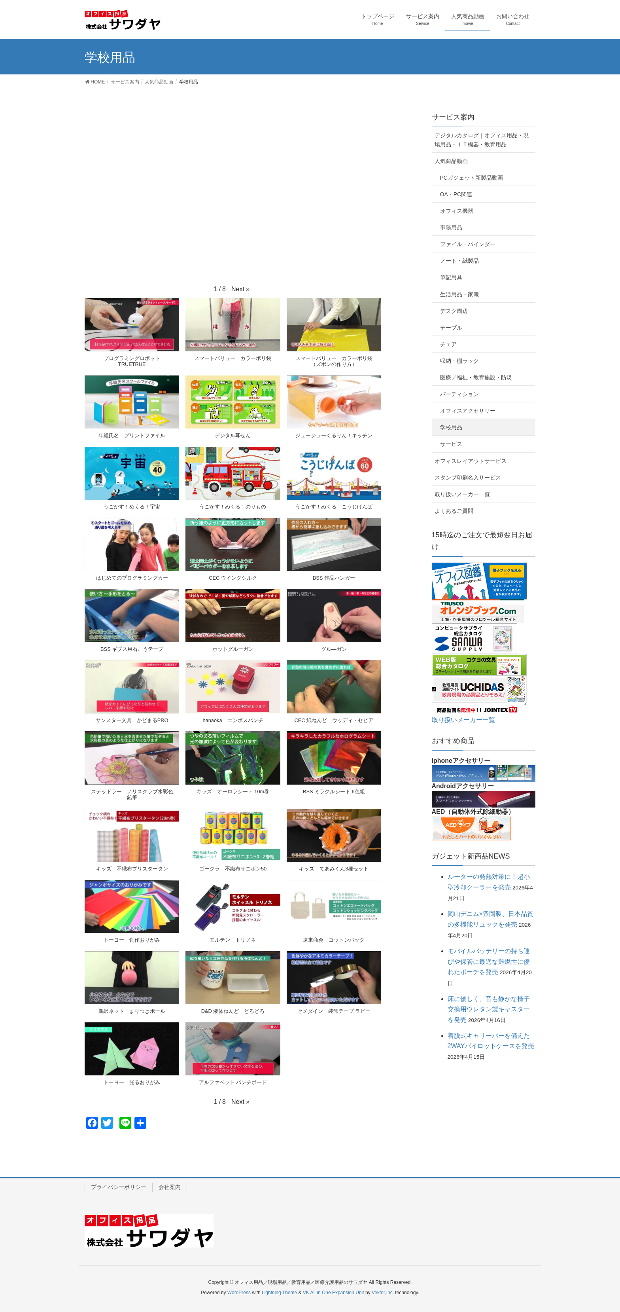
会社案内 (170, 1187)
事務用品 (451, 227)
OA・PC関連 (456, 194)
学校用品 (451, 427)
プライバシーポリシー (118, 1187)
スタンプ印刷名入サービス (468, 477)
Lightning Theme (279, 1292)
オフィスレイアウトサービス (471, 461)
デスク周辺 (454, 311)
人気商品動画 (451, 161)
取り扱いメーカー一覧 (462, 494)
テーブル (451, 327)
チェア (448, 344)
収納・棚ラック (459, 361)
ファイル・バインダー (467, 244)
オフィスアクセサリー (467, 411)
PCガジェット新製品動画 (471, 177)
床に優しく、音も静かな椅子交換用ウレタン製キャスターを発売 (489, 1009)
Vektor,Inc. (383, 1292)
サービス (451, 444)
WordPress (239, 1292)
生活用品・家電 (459, 294)
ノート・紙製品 (459, 261)
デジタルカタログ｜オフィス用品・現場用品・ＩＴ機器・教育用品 (482, 140)
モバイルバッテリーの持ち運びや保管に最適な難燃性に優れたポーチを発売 (489, 961)
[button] (240, 289)
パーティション (459, 394)
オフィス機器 (456, 211)
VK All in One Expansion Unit (333, 1292)
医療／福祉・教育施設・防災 (476, 377)
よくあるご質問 (454, 511)
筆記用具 (451, 277)
